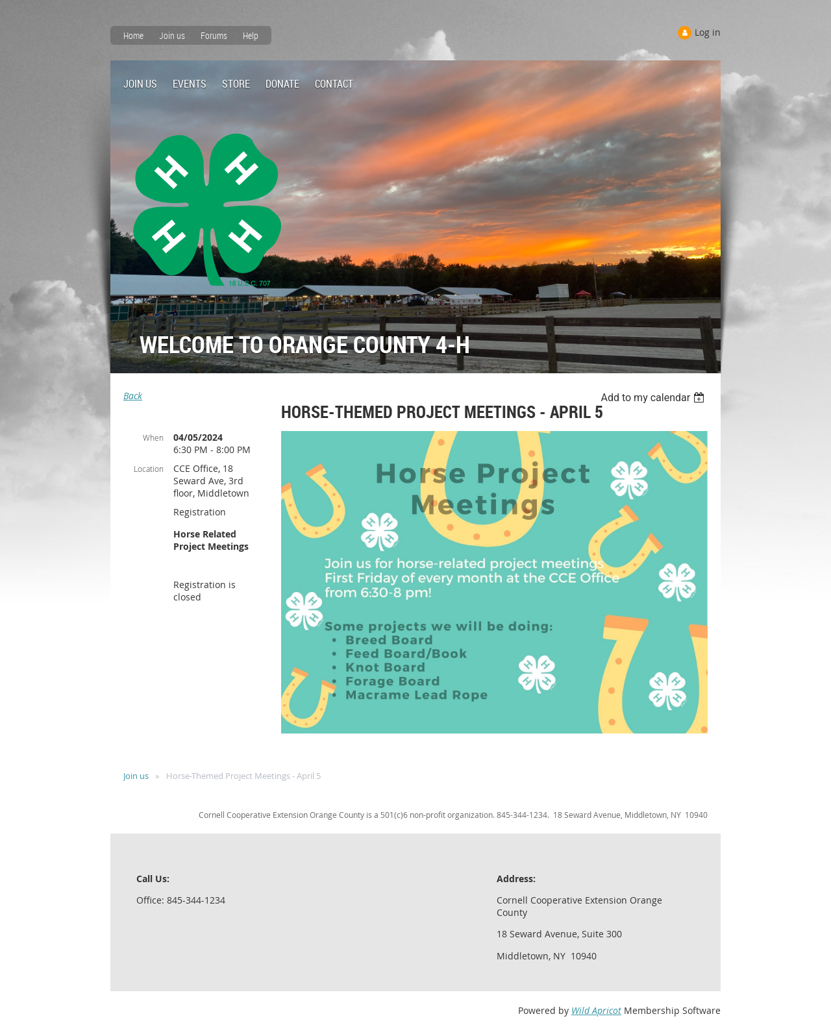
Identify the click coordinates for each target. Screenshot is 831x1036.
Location (149, 468)
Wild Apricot (596, 1010)
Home (133, 35)
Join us (172, 35)
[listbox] (654, 397)
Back (132, 395)
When (153, 437)
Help (250, 35)
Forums (214, 35)
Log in (708, 32)
